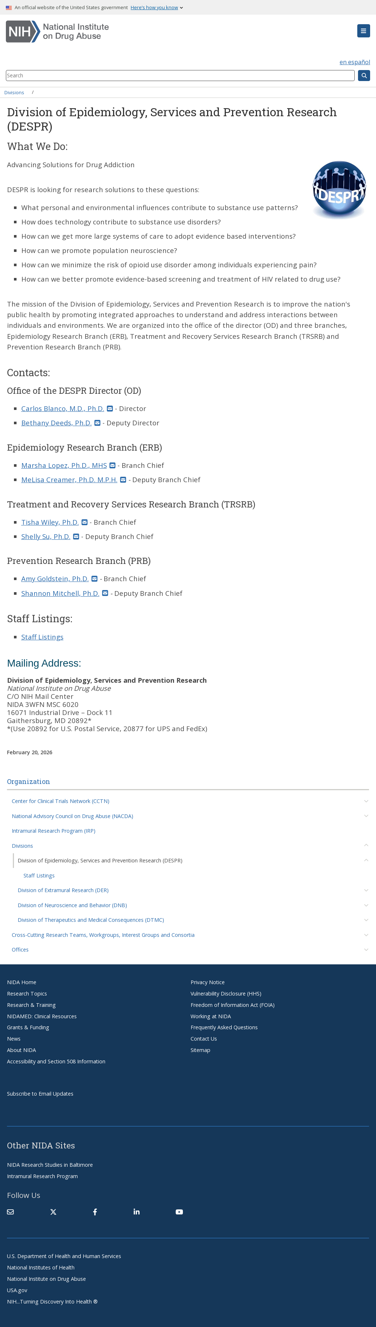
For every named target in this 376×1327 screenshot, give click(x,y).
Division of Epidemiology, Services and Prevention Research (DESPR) (100, 860)
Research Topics (27, 993)
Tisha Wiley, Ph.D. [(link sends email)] (54, 522)
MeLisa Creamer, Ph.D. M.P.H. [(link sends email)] (73, 479)
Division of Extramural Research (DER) (63, 890)
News (14, 1038)
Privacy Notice (208, 982)
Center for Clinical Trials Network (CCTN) (60, 801)
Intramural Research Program (42, 1176)
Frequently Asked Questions (224, 1027)
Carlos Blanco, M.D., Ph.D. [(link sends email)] (67, 408)
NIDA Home (21, 982)
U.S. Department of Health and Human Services (64, 1256)
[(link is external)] (53, 1212)
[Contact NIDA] (10, 1212)
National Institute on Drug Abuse (46, 1278)
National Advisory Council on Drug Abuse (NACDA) (72, 816)
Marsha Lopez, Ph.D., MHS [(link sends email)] (68, 465)
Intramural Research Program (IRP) (53, 830)
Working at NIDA (211, 1016)
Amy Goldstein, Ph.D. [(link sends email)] (59, 578)
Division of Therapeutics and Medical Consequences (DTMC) (91, 919)
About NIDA (21, 1049)
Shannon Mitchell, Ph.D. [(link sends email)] (64, 593)
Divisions (14, 92)
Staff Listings (39, 875)
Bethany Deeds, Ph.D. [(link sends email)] (61, 422)
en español (355, 62)
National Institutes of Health (41, 1267)
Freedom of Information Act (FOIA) (233, 1004)
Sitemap (200, 1049)
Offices (20, 949)
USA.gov (17, 1290)
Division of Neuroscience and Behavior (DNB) (72, 905)
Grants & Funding (28, 1027)
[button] (363, 30)
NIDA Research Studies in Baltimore (50, 1164)
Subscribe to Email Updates (40, 1093)
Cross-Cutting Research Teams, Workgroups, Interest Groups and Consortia (103, 934)
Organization (28, 781)
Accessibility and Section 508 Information (56, 1061)
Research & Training (31, 1004)
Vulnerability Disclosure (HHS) (226, 993)
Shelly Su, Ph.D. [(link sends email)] (50, 536)
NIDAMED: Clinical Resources (42, 1016)
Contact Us (204, 1038)
